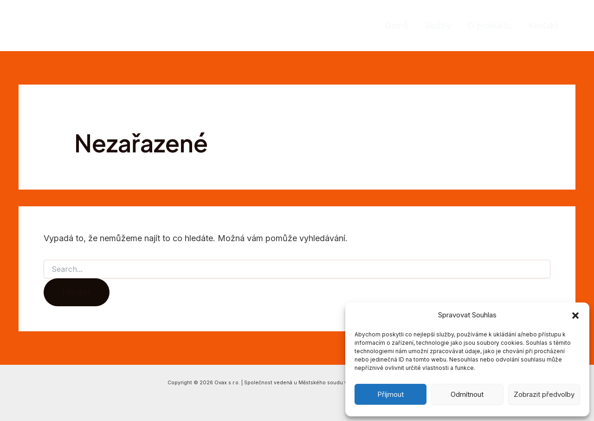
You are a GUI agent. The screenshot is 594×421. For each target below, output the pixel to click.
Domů (396, 25)
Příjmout (390, 394)
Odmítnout (467, 394)
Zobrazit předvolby (544, 394)
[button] (575, 315)
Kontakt (543, 25)
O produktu (489, 25)
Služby (438, 25)
